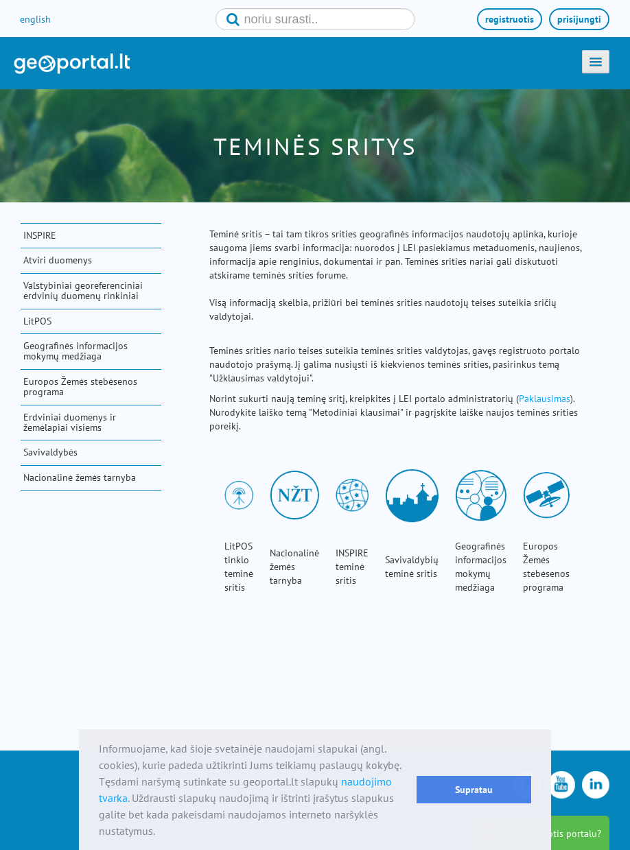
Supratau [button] (474, 789)
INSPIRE (39, 235)
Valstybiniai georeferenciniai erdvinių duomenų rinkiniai (83, 290)
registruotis (509, 19)
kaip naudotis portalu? (553, 833)
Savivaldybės (50, 452)
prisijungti (579, 19)
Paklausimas (544, 398)
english (35, 19)
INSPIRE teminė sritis (352, 567)
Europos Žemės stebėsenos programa (80, 386)
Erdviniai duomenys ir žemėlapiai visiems (69, 422)
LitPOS (37, 321)
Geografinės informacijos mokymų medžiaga (75, 351)
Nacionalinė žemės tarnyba (79, 477)
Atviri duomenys (57, 260)
